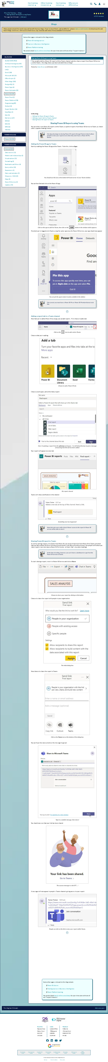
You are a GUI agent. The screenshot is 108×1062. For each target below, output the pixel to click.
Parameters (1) (9, 170)
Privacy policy (62, 1059)
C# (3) (6, 69)
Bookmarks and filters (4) (13, 164)
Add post (24, 17)
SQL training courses (65, 1053)
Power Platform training (35, 47)
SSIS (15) (7, 124)
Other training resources (46, 4)
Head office (40, 1026)
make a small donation (82, 29)
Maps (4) (7, 179)
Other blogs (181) (10, 81)
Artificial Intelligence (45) (13, 63)
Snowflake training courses (56, 1053)
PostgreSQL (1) (9, 84)
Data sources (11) (10, 152)
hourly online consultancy (42, 51)
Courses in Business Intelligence (38, 44)
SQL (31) (7, 115)
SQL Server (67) (10, 118)
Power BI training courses (36, 40)
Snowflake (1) (9, 112)
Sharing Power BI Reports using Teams (19, 14)
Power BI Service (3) (11, 182)
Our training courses (33, 4)
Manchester (65, 1026)
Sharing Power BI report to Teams (43, 119)
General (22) (9, 149)
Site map (45, 1059)
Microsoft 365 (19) (11, 75)
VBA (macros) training (74, 1053)
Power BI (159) (9, 94)
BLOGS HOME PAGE (11, 61)
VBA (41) (7, 130)
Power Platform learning (55, 992)
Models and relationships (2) (14, 155)
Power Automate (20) (11, 90)
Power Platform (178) (11, 100)
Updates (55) (9, 185)
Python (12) (8, 106)
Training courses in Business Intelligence (61, 989)
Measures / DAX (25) (11, 176)
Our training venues (61, 4)
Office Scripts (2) (10, 78)
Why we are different (73, 4)
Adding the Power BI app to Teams (43, 116)
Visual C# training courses (83, 1052)
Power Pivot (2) (10, 97)
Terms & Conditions (54, 1059)
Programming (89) (10, 103)
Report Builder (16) (11, 109)
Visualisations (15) (11, 158)
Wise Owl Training (10, 13)
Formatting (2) (9, 161)
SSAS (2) (7, 121)
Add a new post (100, 1008)
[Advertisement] (67, 90)
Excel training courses (22, 1053)
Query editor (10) (10, 167)
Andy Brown (41, 67)
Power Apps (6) (9, 87)
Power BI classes (53, 985)
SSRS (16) (7, 127)
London (51, 1026)
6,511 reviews (99, 16)
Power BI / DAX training (40, 1053)
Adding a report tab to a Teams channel (44, 118)
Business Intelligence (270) (14, 67)
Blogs (20, 13)
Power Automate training (31, 1053)
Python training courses (48, 1053)
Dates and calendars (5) (12, 173)
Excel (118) (8, 72)
